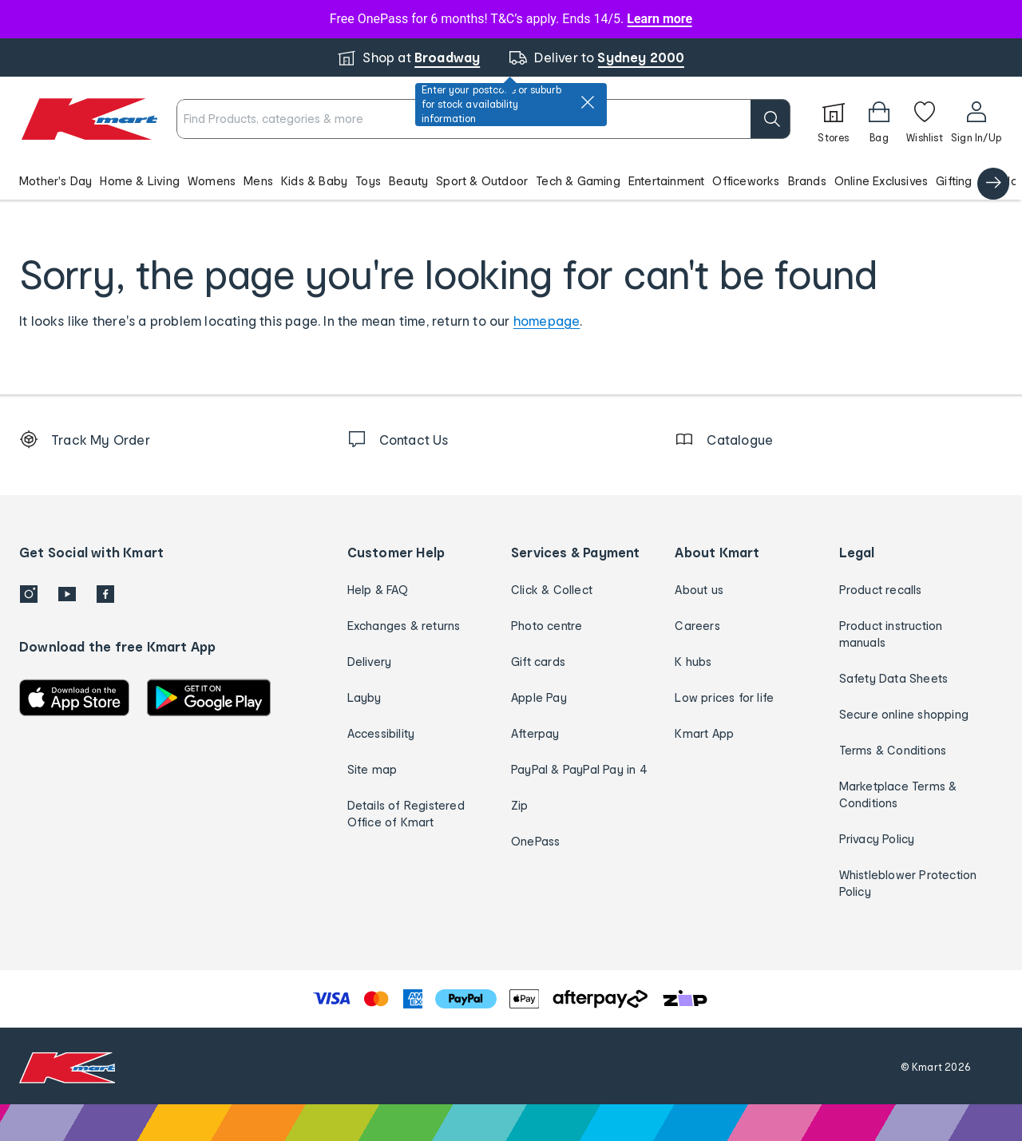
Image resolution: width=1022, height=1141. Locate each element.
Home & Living (140, 181)
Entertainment (666, 181)
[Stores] (833, 119)
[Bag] (879, 119)
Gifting (954, 181)
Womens (212, 181)
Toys (368, 181)
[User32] (976, 119)
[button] (511, 180)
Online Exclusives (881, 181)
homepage (546, 320)
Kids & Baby (314, 181)
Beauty (408, 181)
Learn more (659, 18)
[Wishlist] (924, 119)
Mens (258, 181)
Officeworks (745, 181)
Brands (807, 181)
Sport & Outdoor (482, 181)
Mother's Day (55, 181)
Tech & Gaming (578, 181)
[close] (587, 102)
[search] (770, 119)
